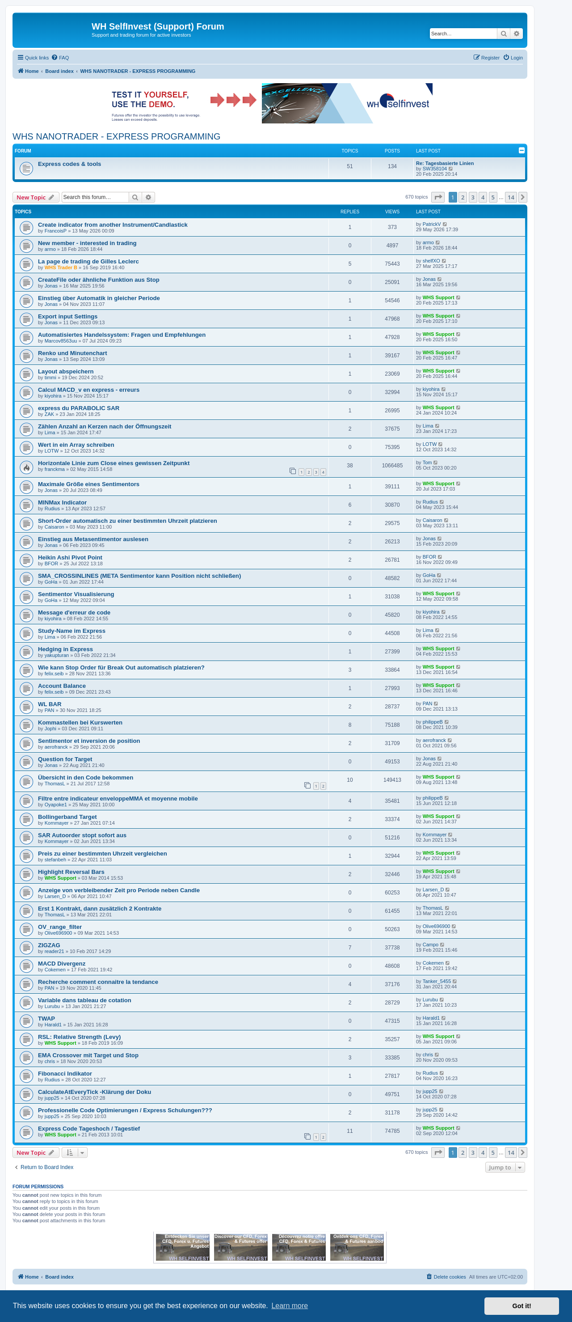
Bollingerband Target (67, 817)
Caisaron (54, 527)
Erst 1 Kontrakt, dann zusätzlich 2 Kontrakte (99, 908)
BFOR (52, 563)
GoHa (51, 582)
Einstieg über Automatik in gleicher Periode (99, 298)
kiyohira (53, 395)
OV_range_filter (60, 927)
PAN (50, 710)
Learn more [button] (289, 1305)
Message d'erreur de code (74, 612)
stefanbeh (55, 859)
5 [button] (493, 197)
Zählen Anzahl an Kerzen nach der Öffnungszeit (104, 426)
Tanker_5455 (437, 981)
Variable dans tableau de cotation (84, 1000)
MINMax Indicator (62, 502)
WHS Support (438, 297)
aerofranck (56, 747)
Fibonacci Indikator (65, 1073)
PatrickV (432, 224)
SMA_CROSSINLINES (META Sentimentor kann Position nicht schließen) (139, 575)
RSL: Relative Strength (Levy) (79, 1037)
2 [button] (462, 197)
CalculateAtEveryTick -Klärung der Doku (94, 1092)
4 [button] (482, 197)
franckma (55, 469)
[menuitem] (60, 57)
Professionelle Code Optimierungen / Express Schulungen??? (125, 1110)
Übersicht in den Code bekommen (85, 777)
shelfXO (431, 260)
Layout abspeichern (66, 371)
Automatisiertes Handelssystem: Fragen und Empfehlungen (122, 334)
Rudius (52, 508)
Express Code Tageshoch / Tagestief (89, 1128)
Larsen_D (55, 896)
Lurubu (52, 1006)
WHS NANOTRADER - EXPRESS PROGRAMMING (117, 136)
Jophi (50, 728)
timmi (50, 377)
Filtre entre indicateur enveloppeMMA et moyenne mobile (118, 798)
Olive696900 (58, 933)
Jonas (51, 285)
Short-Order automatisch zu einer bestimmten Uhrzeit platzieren (127, 520)
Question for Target (65, 759)
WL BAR (50, 704)
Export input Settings (67, 316)
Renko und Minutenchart (72, 353)
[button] (438, 197)
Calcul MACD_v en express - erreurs (88, 389)
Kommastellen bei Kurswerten (80, 722)
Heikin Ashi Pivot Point (70, 557)
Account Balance (62, 685)
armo (50, 249)
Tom (427, 462)
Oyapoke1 (56, 804)
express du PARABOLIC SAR (78, 408)
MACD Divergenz (61, 963)
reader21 (54, 951)
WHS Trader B (61, 267)
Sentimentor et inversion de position (89, 740)
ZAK (49, 414)
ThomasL (55, 783)
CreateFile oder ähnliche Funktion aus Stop (99, 279)
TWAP (46, 1018)
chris (50, 1061)
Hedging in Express (65, 649)
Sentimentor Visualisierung (76, 594)
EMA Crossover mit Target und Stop (88, 1055)
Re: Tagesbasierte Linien (445, 163)
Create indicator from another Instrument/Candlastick (113, 224)
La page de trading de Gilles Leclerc (88, 261)
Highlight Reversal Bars (71, 872)
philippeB (433, 722)
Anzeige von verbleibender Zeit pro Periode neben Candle (119, 890)
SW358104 (435, 168)
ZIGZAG (49, 945)
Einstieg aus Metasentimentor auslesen (93, 539)
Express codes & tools (69, 164)
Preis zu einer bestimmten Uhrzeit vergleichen (102, 853)
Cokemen (55, 969)
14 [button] (511, 197)
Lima (50, 432)
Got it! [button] (522, 1305)
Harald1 (53, 1024)
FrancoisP (56, 230)
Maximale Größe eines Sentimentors (88, 484)
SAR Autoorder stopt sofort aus (82, 835)
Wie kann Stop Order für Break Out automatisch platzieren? (121, 667)
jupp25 (52, 1098)
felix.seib (54, 673)
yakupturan (57, 655)
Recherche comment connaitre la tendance (98, 982)
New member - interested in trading (87, 243)
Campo (430, 944)
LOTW (52, 450)
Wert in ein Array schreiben (76, 444)
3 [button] (473, 197)
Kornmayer (57, 823)
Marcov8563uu (61, 340)
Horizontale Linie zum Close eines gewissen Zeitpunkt (113, 463)
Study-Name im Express (71, 630)
